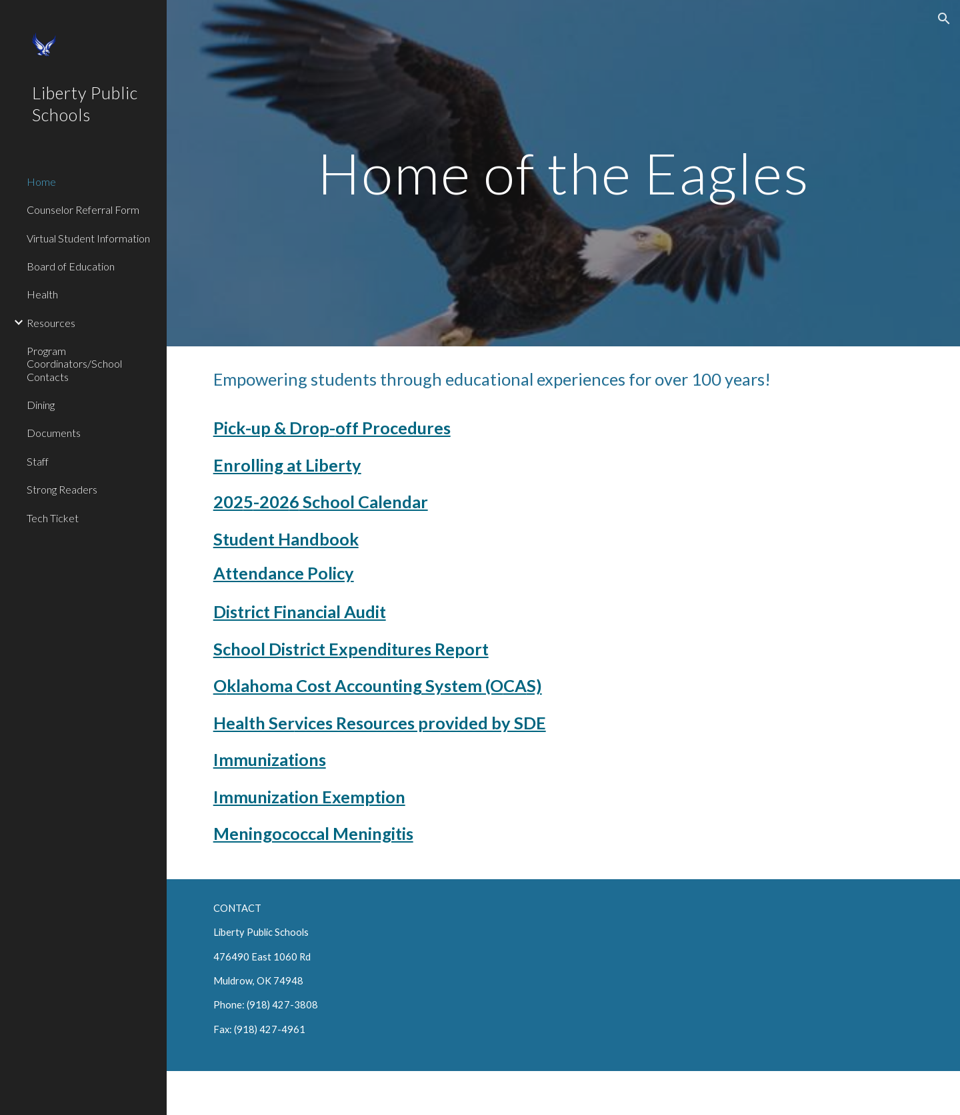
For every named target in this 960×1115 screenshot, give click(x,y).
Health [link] (42, 294)
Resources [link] (51, 322)
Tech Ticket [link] (53, 518)
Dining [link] (41, 404)
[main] (563, 172)
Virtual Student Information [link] (88, 238)
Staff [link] (38, 461)
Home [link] (41, 181)
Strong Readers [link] (62, 489)
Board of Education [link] (71, 266)
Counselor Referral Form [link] (83, 209)
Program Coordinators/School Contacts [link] (74, 363)
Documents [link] (54, 432)
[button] (944, 19)
